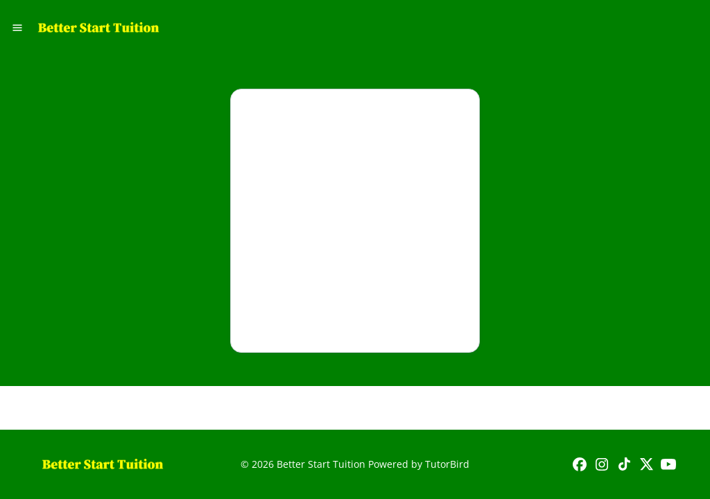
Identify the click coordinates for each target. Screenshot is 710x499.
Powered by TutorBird (418, 464)
